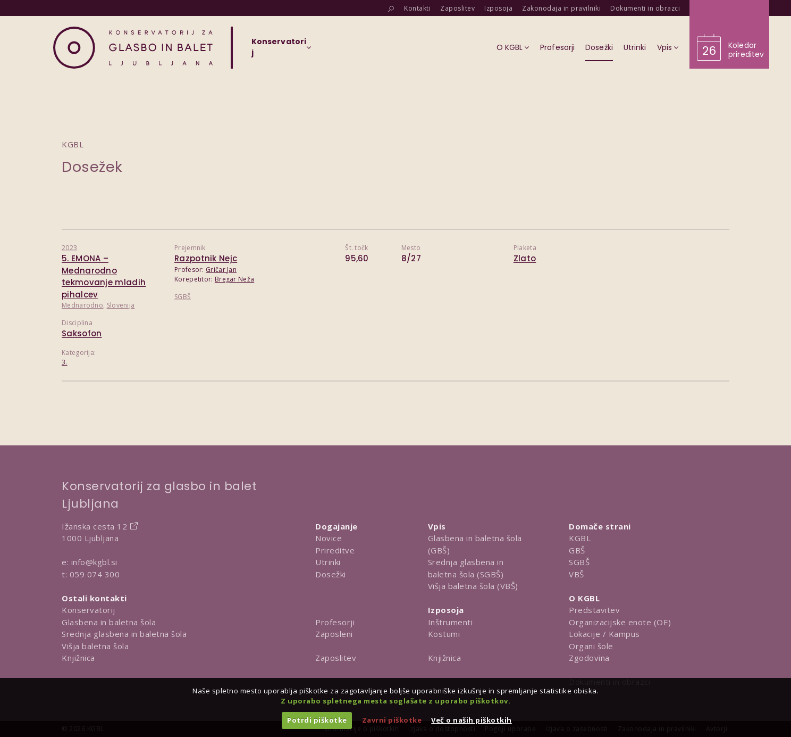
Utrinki (328, 562)
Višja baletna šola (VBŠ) (473, 586)
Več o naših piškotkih (471, 720)
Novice (328, 538)
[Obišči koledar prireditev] (729, 34)
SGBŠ (182, 296)
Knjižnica (78, 657)
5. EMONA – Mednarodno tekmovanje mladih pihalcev (104, 276)
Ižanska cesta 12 (94, 526)
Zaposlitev (335, 657)
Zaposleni (334, 633)
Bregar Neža (234, 279)
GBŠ (577, 550)
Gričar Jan (221, 269)
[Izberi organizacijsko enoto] (278, 50)
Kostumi (444, 633)
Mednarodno (82, 305)
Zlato (525, 258)
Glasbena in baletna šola (109, 622)
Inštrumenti (450, 622)
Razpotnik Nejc (205, 258)
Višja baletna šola (95, 646)
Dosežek (92, 167)
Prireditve (335, 550)
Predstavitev (594, 609)
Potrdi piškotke (317, 720)
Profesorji (335, 622)
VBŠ (576, 574)
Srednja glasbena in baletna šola (124, 633)
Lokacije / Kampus (604, 633)
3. (65, 362)
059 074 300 (95, 574)
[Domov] (133, 48)
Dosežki (330, 574)
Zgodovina (589, 657)
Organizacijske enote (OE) (620, 622)
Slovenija (121, 305)
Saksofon (82, 333)
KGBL (580, 538)
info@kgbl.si (94, 562)
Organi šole (591, 646)
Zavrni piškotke (392, 720)
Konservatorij (88, 609)
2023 (69, 247)
